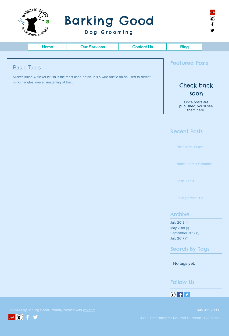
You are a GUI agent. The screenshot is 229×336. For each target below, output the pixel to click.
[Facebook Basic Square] (180, 294)
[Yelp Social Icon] (212, 12)
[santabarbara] (19, 317)
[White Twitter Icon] (35, 317)
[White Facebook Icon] (27, 317)
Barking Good (109, 20)
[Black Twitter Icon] (212, 30)
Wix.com (89, 310)
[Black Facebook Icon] (212, 24)
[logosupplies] (173, 294)
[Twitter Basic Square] (187, 294)
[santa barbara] (212, 18)
